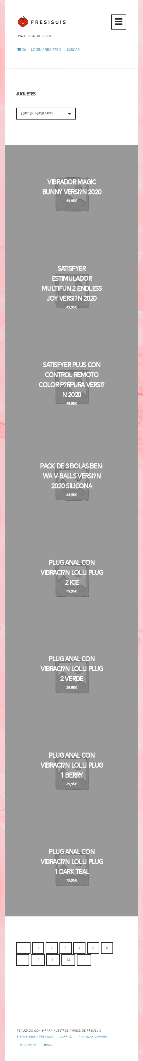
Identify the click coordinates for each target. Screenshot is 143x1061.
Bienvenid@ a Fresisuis (35, 1037)
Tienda (47, 1045)
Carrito (66, 1037)
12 (68, 960)
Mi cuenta (28, 1045)
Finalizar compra (93, 1037)
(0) (21, 49)
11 (53, 960)
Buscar (73, 49)
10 (38, 960)
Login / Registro (46, 49)
